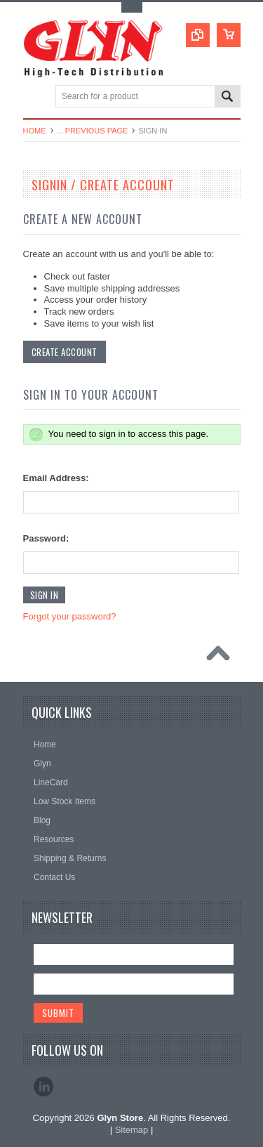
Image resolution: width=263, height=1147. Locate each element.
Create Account (64, 352)
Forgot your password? (69, 616)
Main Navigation (35, 97)
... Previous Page (92, 130)
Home (34, 130)
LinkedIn (43, 1086)
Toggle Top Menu (131, 7)
